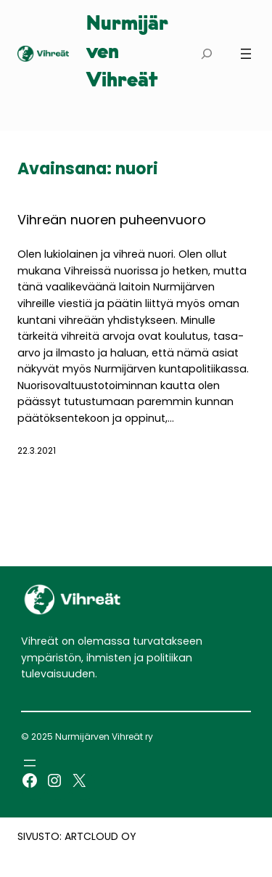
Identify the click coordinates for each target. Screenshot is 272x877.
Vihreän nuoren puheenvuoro (111, 220)
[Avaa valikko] (246, 53)
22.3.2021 (36, 450)
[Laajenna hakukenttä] (206, 53)
